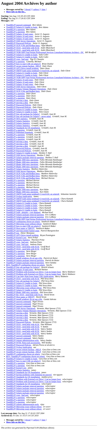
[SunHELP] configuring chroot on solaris (23, 221)
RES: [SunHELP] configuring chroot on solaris (25, 265)
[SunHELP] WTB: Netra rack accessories (23, 343)
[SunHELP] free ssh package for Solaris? (23, 114)
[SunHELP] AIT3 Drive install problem (22, 68)
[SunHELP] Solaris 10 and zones (20, 34)
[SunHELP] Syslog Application (19, 196)
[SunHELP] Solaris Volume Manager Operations (26, 89)
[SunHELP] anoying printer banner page (23, 231)
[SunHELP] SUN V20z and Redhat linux (23, 45)
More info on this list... (16, 12)
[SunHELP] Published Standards (19, 132)
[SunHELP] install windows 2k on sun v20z (24, 258)
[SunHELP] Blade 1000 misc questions (22, 160)
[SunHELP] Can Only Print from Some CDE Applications (30, 276)
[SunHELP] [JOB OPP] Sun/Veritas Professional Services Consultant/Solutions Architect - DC (45, 52)
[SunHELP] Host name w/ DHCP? (20, 228)
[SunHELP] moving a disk (17, 100)
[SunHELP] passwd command (18, 25)
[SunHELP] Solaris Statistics (18, 121)
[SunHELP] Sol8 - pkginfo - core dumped (23, 212)
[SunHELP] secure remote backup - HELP (23, 66)
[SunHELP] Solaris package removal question (25, 157)
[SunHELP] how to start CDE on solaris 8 (23, 64)
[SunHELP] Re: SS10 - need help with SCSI (24, 295)
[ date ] (44, 9)
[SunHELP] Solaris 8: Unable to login (22, 27)
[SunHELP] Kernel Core (16, 237)
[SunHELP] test (13, 233)
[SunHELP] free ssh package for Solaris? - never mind (28, 116)
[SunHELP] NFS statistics (17, 119)
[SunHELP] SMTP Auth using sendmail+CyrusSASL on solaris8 (33, 71)
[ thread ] (28, 9)
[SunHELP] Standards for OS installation (23, 128)
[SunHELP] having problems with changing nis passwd (29, 375)
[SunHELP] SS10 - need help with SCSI (23, 48)
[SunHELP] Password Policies (19, 43)
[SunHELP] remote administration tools (22, 340)
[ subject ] (36, 9)
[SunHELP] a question (15, 29)
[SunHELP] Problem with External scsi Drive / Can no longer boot (33, 272)
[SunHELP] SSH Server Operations (21, 41)
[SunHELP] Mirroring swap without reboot (24, 224)
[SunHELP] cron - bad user (17, 59)
